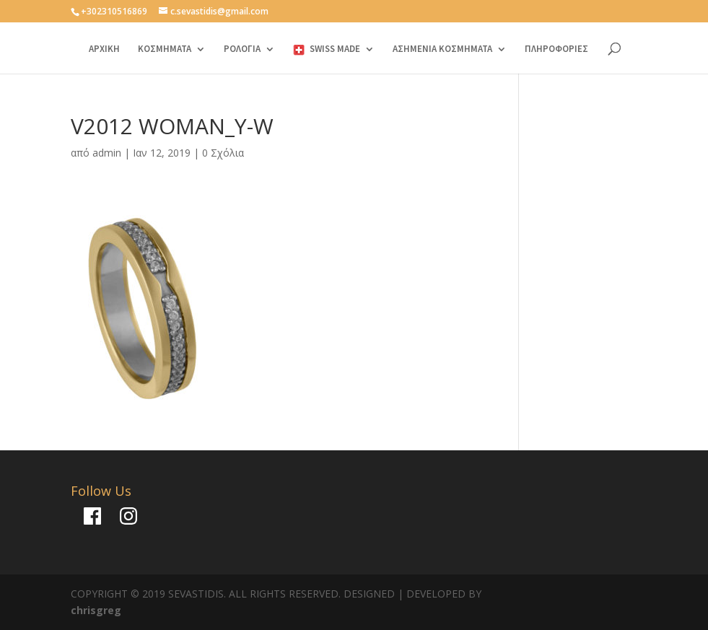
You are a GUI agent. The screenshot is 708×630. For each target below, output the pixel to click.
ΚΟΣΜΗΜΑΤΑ (164, 49)
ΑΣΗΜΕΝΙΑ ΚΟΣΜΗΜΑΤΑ (442, 49)
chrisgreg (96, 610)
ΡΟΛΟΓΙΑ (242, 49)
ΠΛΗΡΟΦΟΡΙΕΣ (556, 49)
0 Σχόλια (223, 152)
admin (106, 152)
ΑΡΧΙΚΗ (104, 49)
